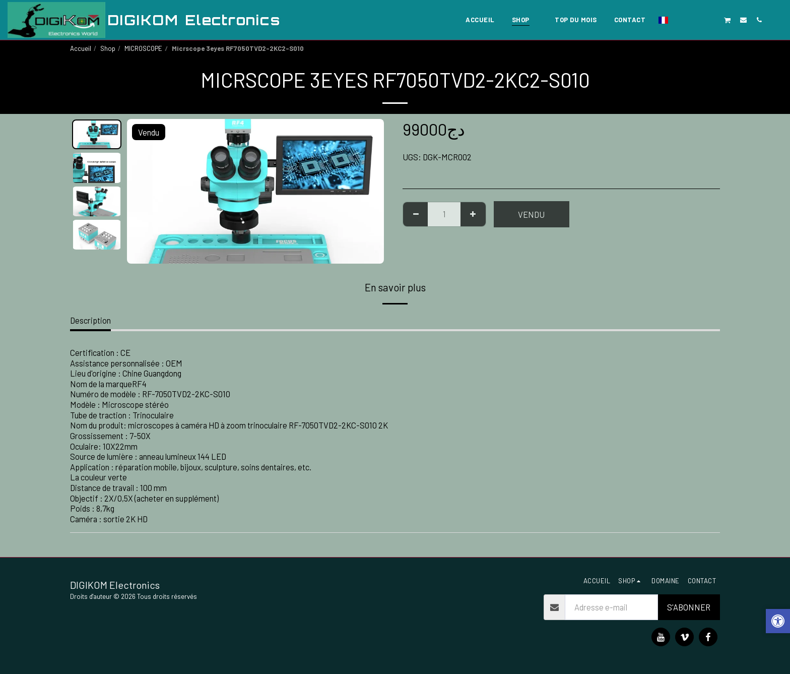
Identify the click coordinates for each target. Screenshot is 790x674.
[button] (680, 19)
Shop (107, 48)
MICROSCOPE (143, 48)
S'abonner (688, 607)
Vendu (531, 214)
